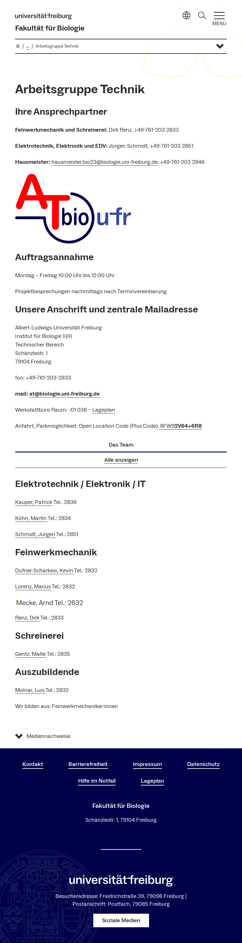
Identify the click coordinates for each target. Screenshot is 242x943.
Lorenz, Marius (33, 586)
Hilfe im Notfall (97, 781)
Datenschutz (203, 764)
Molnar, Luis (30, 690)
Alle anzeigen (121, 460)
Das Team (121, 445)
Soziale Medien (121, 920)
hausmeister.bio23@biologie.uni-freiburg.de (104, 162)
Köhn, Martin (31, 518)
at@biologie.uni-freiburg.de (64, 393)
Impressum (147, 764)
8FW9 (180, 426)
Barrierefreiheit (88, 764)
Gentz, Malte (31, 654)
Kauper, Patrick (33, 502)
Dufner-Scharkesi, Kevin (44, 570)
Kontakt (32, 764)
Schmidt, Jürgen (35, 534)
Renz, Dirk (27, 617)
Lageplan (103, 410)
